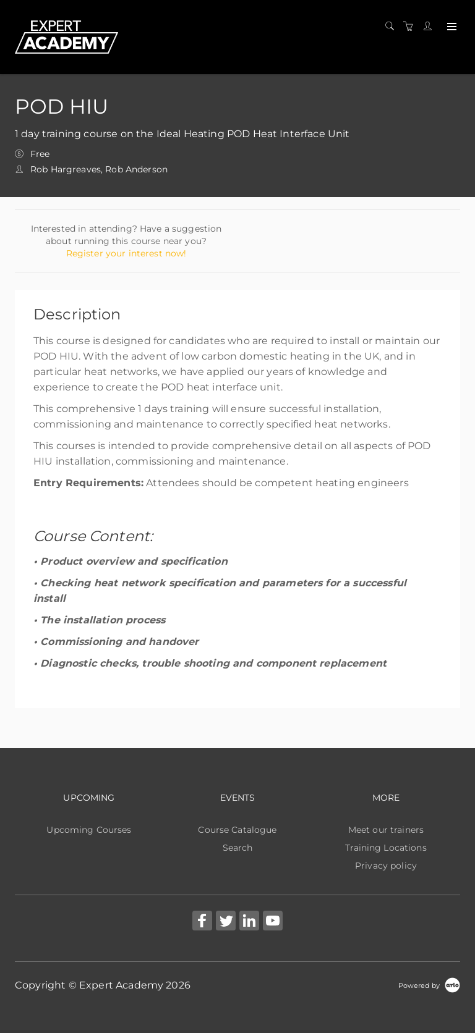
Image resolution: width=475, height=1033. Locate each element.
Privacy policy (386, 865)
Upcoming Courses (88, 829)
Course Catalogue (237, 829)
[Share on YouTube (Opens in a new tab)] (273, 922)
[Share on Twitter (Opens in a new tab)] (226, 922)
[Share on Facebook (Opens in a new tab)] (202, 922)
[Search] (393, 26)
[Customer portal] (430, 26)
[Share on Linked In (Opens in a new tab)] (249, 922)
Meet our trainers (386, 829)
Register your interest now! (126, 253)
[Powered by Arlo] (429, 984)
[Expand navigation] (450, 27)
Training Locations (386, 847)
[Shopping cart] (411, 26)
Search (238, 847)
